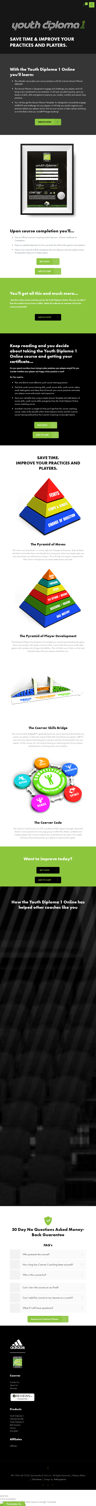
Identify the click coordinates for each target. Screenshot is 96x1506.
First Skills (14, 1430)
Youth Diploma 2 (17, 1421)
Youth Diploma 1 (17, 1415)
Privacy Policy (78, 1475)
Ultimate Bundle (17, 1418)
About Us (14, 1385)
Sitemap (13, 1388)
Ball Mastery (15, 1424)
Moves (13, 1427)
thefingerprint (60, 1479)
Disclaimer (37, 1479)
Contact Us (14, 1382)
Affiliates (13, 1445)
